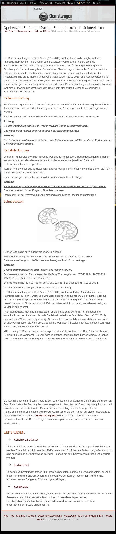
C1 (33, 2)
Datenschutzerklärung (50, 515)
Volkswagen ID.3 (73, 515)
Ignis (97, 2)
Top (12, 515)
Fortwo (83, 2)
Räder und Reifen (42, 31)
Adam (60, 2)
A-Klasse (46, 2)
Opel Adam (9, 31)
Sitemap (20, 515)
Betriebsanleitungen (15, 2)
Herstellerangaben (46, 415)
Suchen (31, 515)
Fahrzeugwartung (24, 31)
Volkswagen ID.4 (93, 515)
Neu (6, 515)
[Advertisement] (58, 43)
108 (71, 2)
